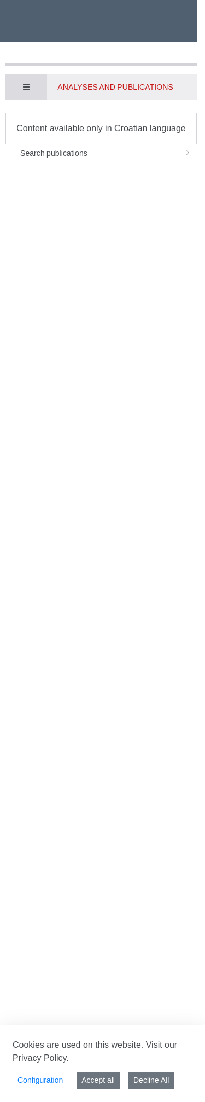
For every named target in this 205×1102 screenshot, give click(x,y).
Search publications (108, 153)
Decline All (151, 1080)
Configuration (40, 1080)
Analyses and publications (115, 87)
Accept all (98, 1080)
